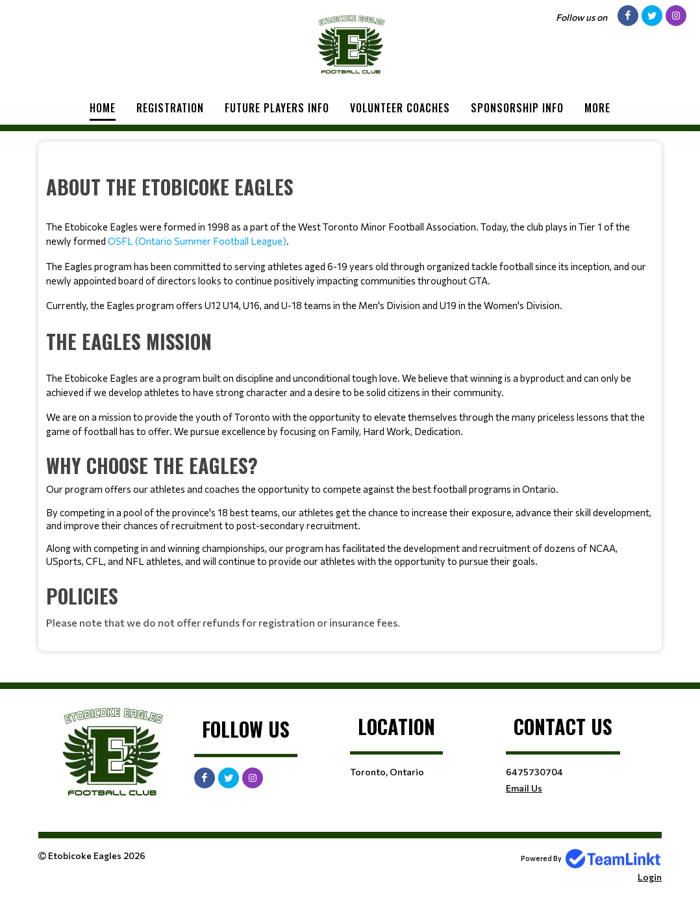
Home (103, 108)
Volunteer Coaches (400, 108)
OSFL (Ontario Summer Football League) (197, 241)
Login (650, 876)
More (597, 108)
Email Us (524, 788)
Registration (170, 108)
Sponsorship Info (517, 108)
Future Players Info (277, 108)
